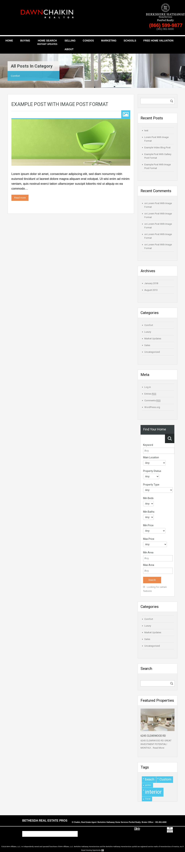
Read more (20, 197)
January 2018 (151, 283)
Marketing (108, 40)
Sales (147, 345)
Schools (130, 40)
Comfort (148, 325)
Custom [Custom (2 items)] (165, 779)
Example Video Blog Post (157, 147)
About (69, 49)
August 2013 (151, 290)
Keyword (148, 444)
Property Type (151, 484)
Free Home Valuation (158, 40)
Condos (88, 40)
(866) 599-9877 (166, 25)
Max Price (148, 538)
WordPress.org (152, 407)
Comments (152, 400)
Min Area (148, 552)
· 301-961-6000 (160, 822)
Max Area (148, 565)
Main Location (151, 457)
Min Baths (148, 511)
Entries (150, 393)
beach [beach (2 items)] (149, 779)
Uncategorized (152, 352)
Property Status (152, 471)
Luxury (147, 331)
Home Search (47, 42)
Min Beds (148, 498)
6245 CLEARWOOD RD (153, 735)
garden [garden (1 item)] (148, 785)
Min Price (148, 525)
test (146, 130)
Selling (70, 40)
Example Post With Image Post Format (59, 104)
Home (9, 40)
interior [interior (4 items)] (153, 792)
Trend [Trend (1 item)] (147, 799)
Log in (147, 387)
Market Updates (152, 338)
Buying (25, 40)
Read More (158, 747)
